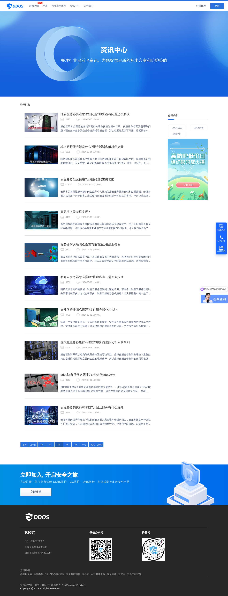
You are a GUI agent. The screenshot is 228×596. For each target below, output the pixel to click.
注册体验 (201, 5)
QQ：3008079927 (34, 541)
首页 (24, 445)
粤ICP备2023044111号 (74, 584)
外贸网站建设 (57, 574)
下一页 (84, 445)
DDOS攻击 (177, 128)
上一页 (33, 445)
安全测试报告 (73, 574)
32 (41, 445)
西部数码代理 (41, 574)
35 (67, 445)
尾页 (93, 445)
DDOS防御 (199, 128)
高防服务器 (26, 574)
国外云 (85, 574)
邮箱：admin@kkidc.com (38, 552)
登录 (217, 5)
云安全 (121, 574)
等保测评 (111, 574)
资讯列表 (25, 104)
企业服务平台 (98, 574)
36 (75, 445)
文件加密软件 (134, 574)
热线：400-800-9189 (36, 547)
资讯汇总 (177, 134)
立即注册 (35, 491)
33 (50, 445)
